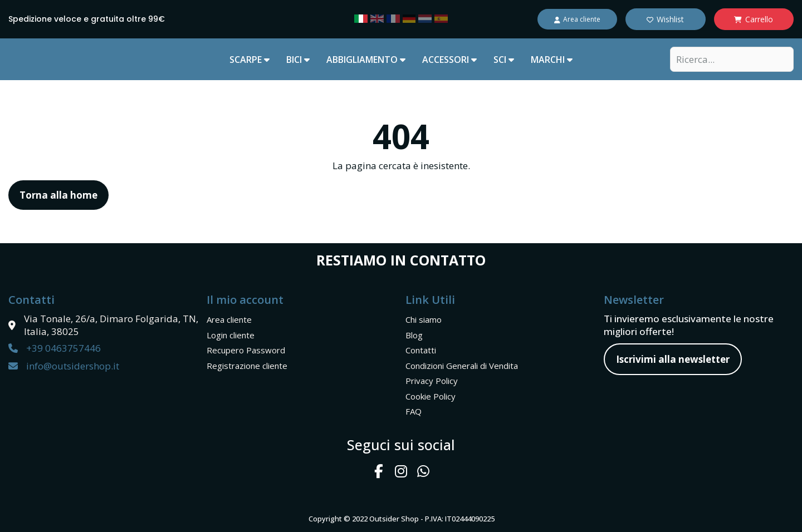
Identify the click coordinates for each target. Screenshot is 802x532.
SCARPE (249, 59)
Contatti (420, 350)
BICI (298, 59)
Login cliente (231, 335)
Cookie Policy (430, 396)
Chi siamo (423, 319)
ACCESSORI (449, 59)
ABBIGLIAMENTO (365, 59)
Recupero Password (246, 350)
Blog (414, 335)
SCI (503, 59)
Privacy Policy (431, 380)
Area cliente (229, 319)
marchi (552, 59)
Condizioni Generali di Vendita (461, 365)
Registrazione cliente (247, 365)
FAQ (413, 411)
